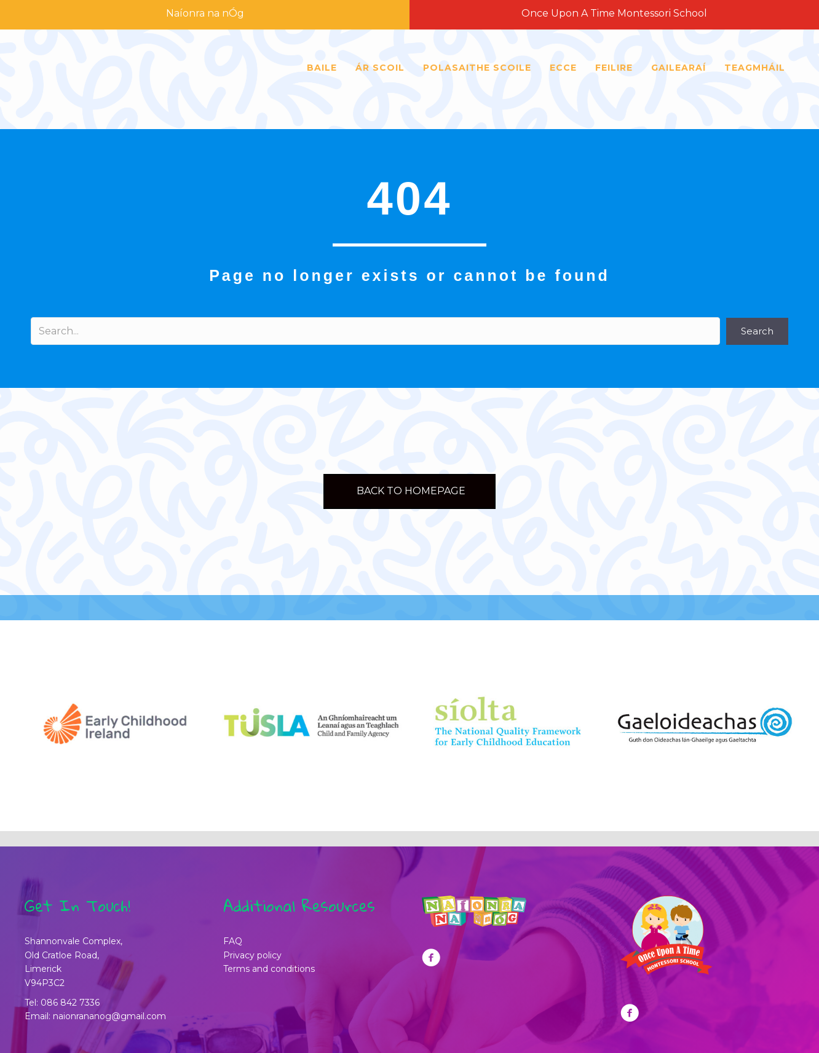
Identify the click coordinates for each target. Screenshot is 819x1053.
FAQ (232, 941)
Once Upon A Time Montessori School (614, 13)
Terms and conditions (269, 968)
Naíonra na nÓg (205, 13)
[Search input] (375, 331)
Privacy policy (252, 955)
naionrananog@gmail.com (109, 1016)
